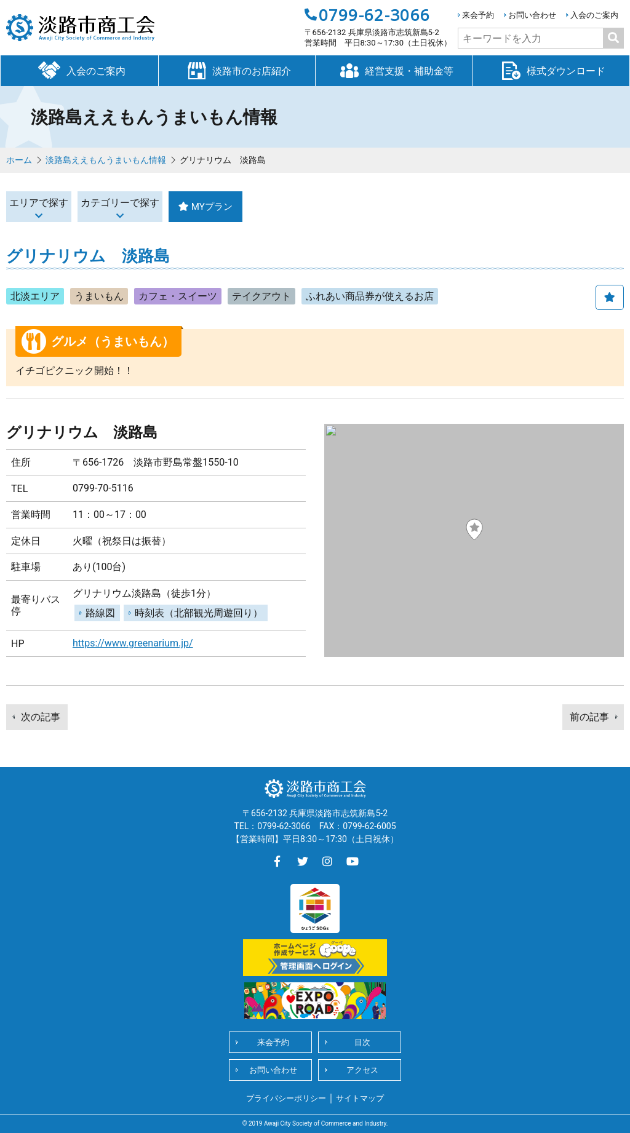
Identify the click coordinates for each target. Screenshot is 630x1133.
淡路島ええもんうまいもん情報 (106, 160)
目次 (362, 1042)
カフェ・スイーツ (177, 296)
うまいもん (99, 296)
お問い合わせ (532, 15)
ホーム (19, 160)
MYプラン (305, 206)
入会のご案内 (594, 15)
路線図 (100, 613)
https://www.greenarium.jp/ (133, 643)
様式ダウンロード (551, 70)
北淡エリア (35, 296)
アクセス (362, 1070)
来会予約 (478, 15)
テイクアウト (261, 296)
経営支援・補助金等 (393, 70)
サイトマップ (360, 1098)
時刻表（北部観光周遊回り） (199, 613)
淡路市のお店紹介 (237, 70)
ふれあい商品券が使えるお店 (370, 296)
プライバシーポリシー (286, 1098)
